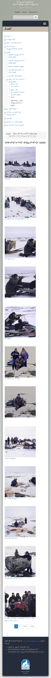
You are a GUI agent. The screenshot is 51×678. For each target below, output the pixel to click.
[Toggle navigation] (44, 23)
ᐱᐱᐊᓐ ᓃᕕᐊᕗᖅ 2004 (16, 67)
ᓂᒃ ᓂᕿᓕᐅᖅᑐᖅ (11, 538)
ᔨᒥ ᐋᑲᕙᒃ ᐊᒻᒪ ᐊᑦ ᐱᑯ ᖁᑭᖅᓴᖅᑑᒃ (16, 219)
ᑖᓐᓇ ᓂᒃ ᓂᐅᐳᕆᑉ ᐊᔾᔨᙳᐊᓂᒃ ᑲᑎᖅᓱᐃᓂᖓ (25, 5)
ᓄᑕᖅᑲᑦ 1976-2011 (15, 76)
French (24, 12)
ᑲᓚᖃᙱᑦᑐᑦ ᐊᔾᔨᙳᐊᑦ (15, 125)
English (17, 12)
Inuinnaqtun (33, 12)
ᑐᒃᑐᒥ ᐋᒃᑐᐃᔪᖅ (10, 458)
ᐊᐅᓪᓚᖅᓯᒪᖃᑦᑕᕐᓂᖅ (14, 43)
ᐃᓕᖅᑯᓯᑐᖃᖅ (11, 109)
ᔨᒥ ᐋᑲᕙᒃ (8, 339)
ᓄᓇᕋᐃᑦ (9, 118)
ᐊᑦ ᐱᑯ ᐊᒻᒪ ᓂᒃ (10, 259)
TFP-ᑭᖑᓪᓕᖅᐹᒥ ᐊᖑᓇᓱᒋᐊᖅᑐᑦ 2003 (17, 103)
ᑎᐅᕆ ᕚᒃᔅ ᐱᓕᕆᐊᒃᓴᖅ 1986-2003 (25, 134)
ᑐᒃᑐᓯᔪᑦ (8, 179)
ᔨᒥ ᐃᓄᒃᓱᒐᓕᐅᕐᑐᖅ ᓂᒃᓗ (13, 578)
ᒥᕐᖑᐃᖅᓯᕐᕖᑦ (10, 40)
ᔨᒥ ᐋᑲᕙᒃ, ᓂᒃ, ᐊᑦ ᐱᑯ (12, 379)
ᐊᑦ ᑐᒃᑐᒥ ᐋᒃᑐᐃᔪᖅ (11, 498)
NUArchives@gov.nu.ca (31, 641)
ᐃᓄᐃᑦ (8, 52)
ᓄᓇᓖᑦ (8, 36)
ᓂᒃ (6, 299)
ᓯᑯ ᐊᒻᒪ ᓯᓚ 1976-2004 (14, 122)
